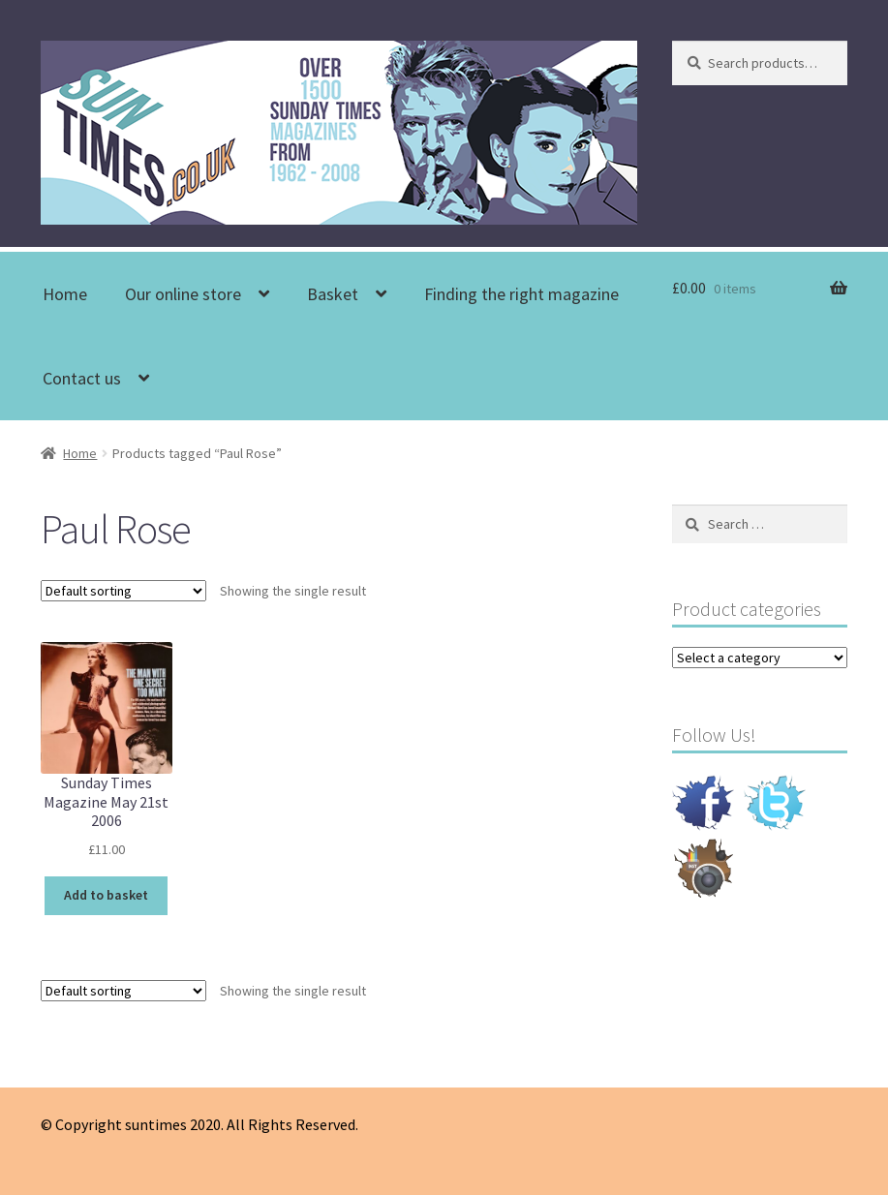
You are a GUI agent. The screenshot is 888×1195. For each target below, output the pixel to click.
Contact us (82, 378)
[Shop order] (123, 590)
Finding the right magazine (521, 294)
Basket (332, 294)
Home (65, 294)
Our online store (183, 294)
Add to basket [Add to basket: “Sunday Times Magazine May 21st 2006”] (106, 895)
